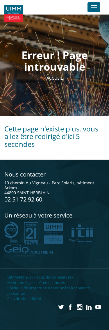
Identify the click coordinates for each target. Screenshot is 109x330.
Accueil (55, 78)
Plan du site (17, 298)
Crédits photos (52, 282)
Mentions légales (21, 282)
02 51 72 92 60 (23, 199)
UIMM (35, 298)
